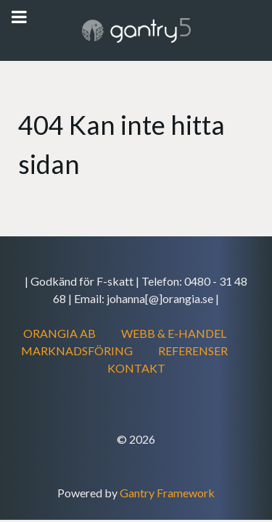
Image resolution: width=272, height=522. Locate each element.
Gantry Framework (167, 493)
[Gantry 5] (136, 30)
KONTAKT (136, 368)
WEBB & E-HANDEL (173, 333)
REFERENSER (193, 350)
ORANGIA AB (59, 333)
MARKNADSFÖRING (77, 350)
